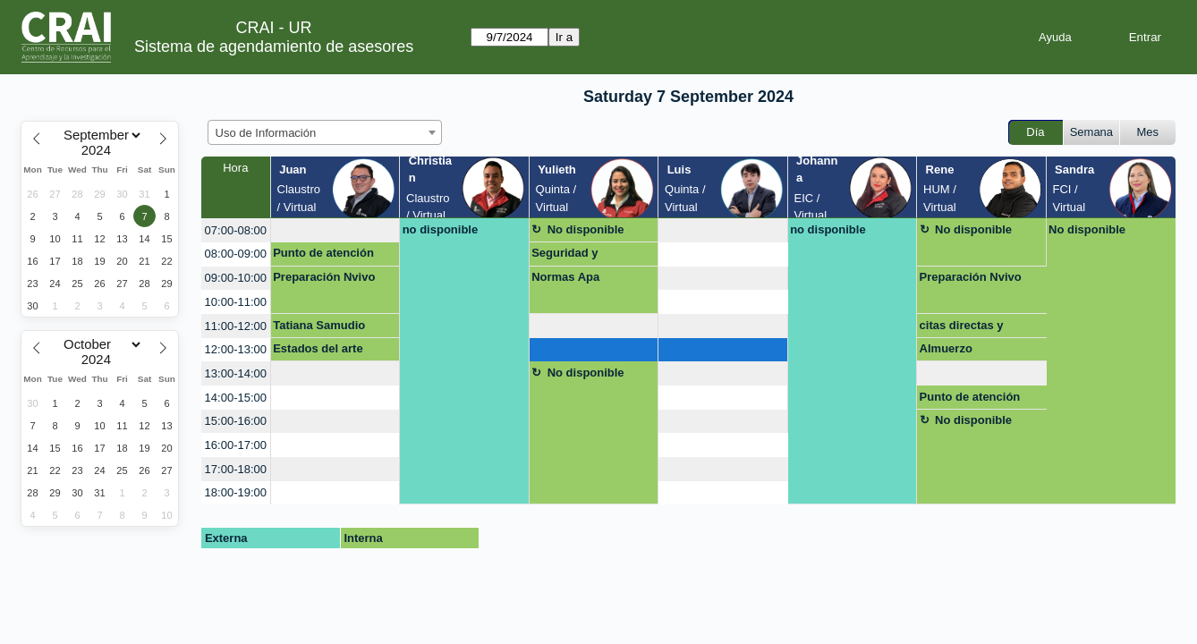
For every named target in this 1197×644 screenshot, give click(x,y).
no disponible (441, 229)
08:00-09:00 (236, 253)
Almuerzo (946, 348)
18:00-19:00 (236, 492)
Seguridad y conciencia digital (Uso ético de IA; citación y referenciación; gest (586, 256)
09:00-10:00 (236, 277)
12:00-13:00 (236, 349)
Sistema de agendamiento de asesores (273, 46)
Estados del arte (317, 348)
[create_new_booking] (335, 230)
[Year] (100, 150)
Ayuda (1055, 37)
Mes (1148, 132)
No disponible (586, 229)
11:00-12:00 (236, 326)
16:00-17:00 (236, 445)
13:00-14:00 (236, 373)
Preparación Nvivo (324, 277)
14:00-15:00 (236, 397)
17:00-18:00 (236, 469)
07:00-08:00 (236, 230)
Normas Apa (565, 277)
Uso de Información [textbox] (266, 133)
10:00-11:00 (236, 302)
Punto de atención (323, 252)
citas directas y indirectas (962, 328)
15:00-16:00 (236, 421)
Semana (1091, 132)
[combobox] (325, 132)
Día (1035, 132)
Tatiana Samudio (319, 325)
